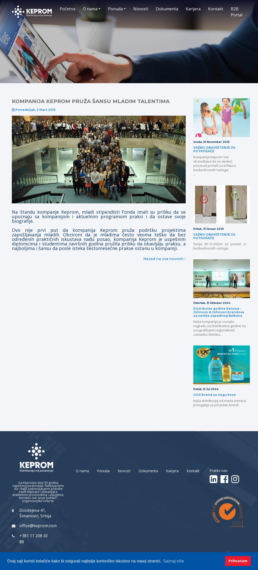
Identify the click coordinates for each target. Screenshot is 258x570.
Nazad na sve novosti (164, 259)
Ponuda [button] (115, 9)
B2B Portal (236, 12)
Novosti (140, 9)
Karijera (193, 9)
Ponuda (103, 470)
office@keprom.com (38, 525)
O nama (82, 470)
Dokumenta (167, 9)
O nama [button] (90, 9)
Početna (67, 9)
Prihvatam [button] (238, 560)
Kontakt (215, 9)
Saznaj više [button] (173, 561)
